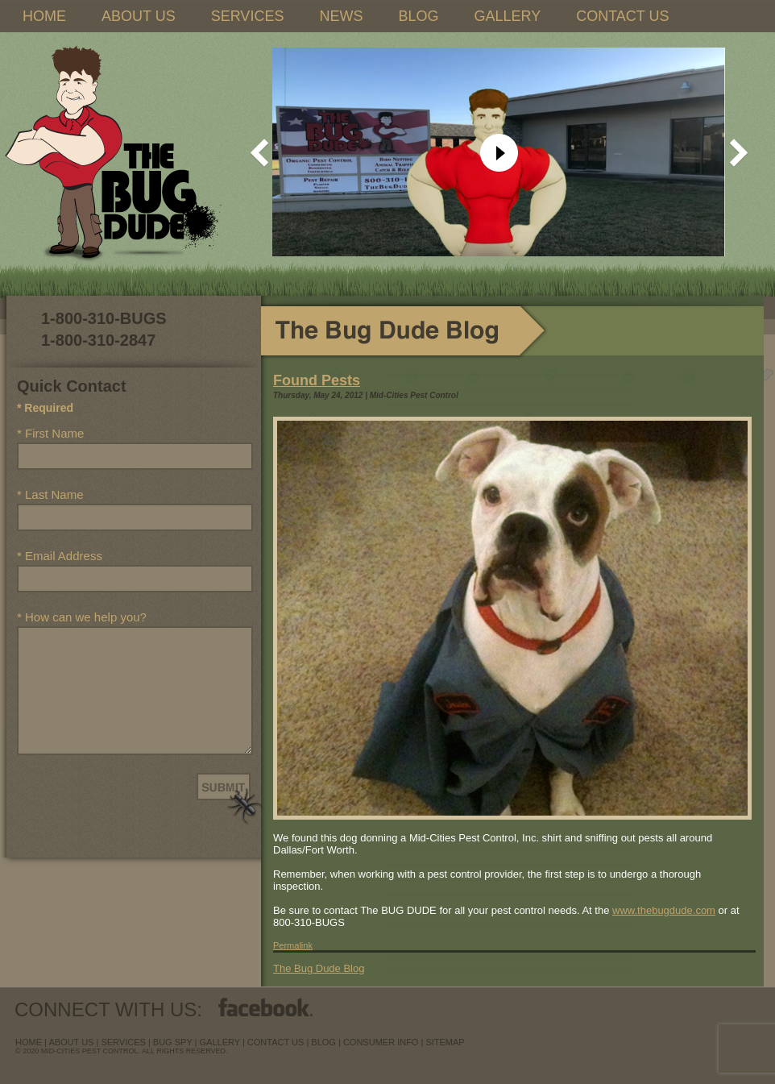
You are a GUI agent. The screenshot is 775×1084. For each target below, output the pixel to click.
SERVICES (247, 16)
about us (70, 1042)
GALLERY (507, 16)
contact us (276, 1042)
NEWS (341, 16)
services (123, 1042)
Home (28, 1042)
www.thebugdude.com (663, 910)
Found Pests (316, 380)
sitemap (444, 1042)
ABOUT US (139, 16)
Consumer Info (381, 1042)
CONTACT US (622, 16)
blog (323, 1042)
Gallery (220, 1042)
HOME (44, 16)
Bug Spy (173, 1042)
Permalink (293, 945)
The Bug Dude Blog (318, 968)
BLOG (418, 16)
